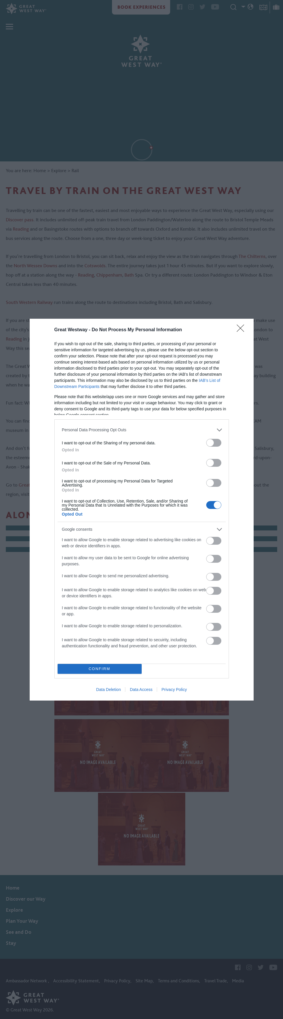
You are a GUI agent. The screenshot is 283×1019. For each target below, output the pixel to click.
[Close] (242, 330)
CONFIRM (100, 669)
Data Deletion (108, 689)
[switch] (213, 443)
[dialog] (142, 510)
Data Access (141, 689)
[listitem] (141, 430)
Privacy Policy (174, 689)
